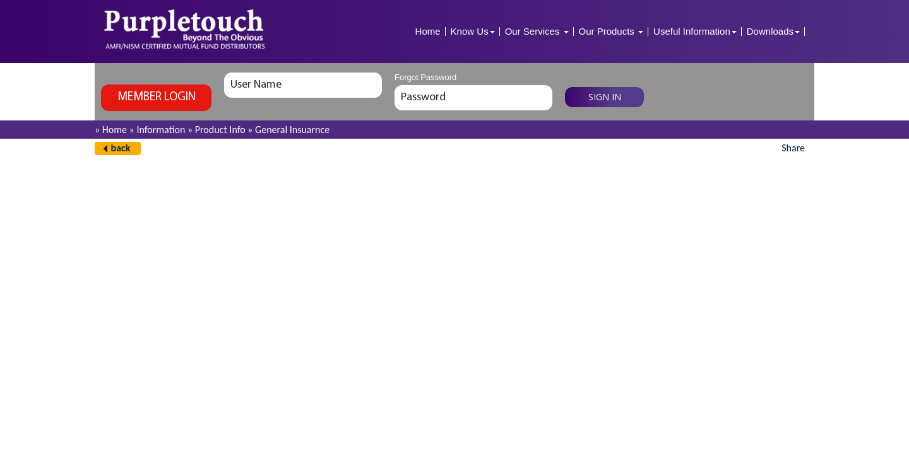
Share (793, 148)
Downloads (773, 31)
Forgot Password (425, 77)
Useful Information (695, 31)
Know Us (473, 31)
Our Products (611, 31)
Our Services (537, 31)
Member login (156, 97)
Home (428, 31)
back (121, 148)
